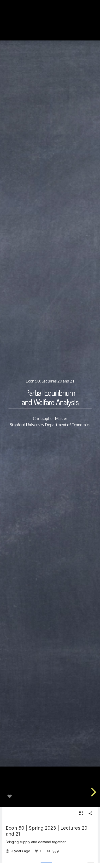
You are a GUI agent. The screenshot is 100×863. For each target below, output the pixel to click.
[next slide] (92, 792)
